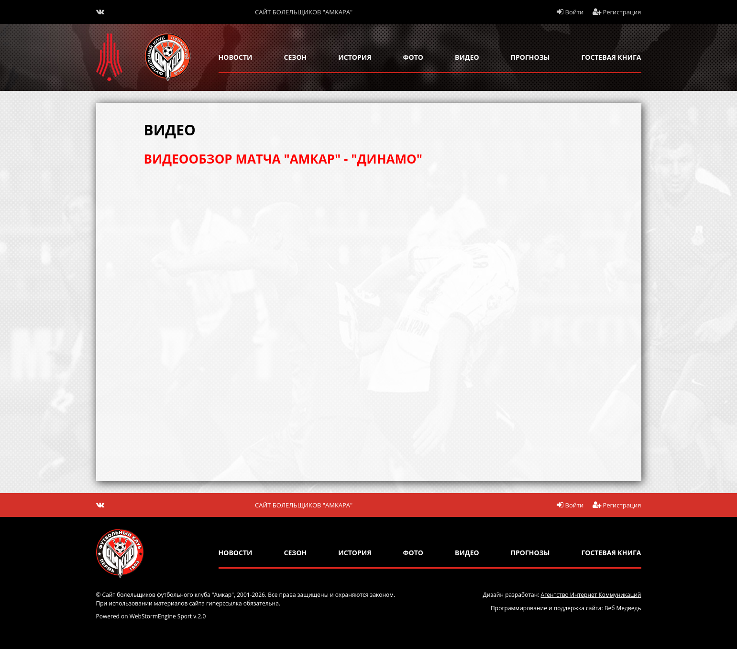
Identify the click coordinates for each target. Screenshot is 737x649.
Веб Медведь (623, 608)
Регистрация (617, 12)
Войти (570, 12)
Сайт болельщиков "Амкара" (303, 12)
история (354, 57)
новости (236, 57)
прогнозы (530, 57)
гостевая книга (611, 57)
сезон (295, 57)
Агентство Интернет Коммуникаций (591, 595)
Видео (467, 57)
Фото (413, 57)
